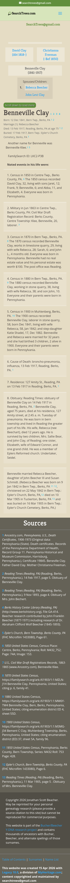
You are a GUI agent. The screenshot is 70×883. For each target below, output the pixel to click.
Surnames (35, 859)
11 (3, 748)
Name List (52, 859)
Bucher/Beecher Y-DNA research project (34, 828)
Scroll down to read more (20, 105)
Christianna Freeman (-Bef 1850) (51, 54)
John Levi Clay (34, 95)
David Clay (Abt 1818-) (19, 52)
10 (3, 722)
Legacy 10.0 (10, 872)
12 (3, 765)
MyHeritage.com (50, 872)
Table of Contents (14, 859)
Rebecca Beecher (37, 87)
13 (3, 777)
